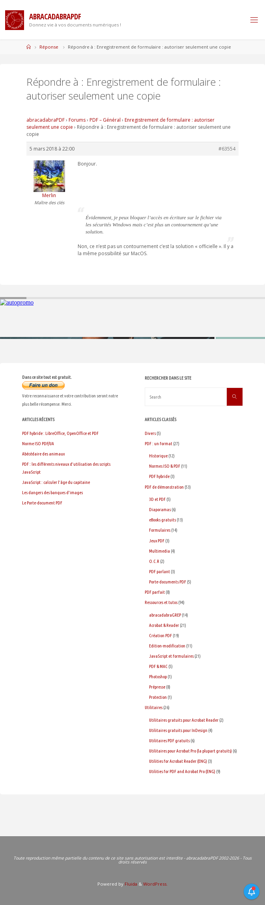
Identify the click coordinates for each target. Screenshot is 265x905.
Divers (150, 433)
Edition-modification (167, 645)
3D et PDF (157, 499)
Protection (158, 697)
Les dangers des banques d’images (52, 492)
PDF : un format (158, 443)
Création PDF (160, 635)
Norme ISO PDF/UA (38, 443)
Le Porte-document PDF (42, 502)
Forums (77, 120)
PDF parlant (159, 571)
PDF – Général (105, 120)
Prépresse (157, 686)
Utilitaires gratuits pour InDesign (178, 730)
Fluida (130, 884)
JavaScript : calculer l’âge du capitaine (56, 482)
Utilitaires (153, 707)
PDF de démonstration (164, 486)
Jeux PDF (156, 540)
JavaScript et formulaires (171, 656)
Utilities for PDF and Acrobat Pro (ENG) (182, 771)
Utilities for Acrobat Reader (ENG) (178, 761)
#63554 (226, 148)
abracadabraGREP (165, 614)
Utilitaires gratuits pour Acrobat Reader (183, 719)
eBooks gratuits (162, 519)
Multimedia (159, 550)
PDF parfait (155, 592)
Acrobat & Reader (164, 625)
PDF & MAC (158, 666)
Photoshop (158, 676)
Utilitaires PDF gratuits (169, 740)
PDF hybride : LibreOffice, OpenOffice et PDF (60, 433)
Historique (158, 455)
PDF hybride (159, 476)
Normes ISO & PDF (164, 465)
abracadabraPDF (45, 120)
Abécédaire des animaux (43, 453)
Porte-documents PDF (167, 581)
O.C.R (154, 561)
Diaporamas (160, 509)
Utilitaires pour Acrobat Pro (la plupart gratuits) (190, 750)
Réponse (48, 47)
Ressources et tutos (161, 602)
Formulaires (159, 529)
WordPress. (155, 884)
